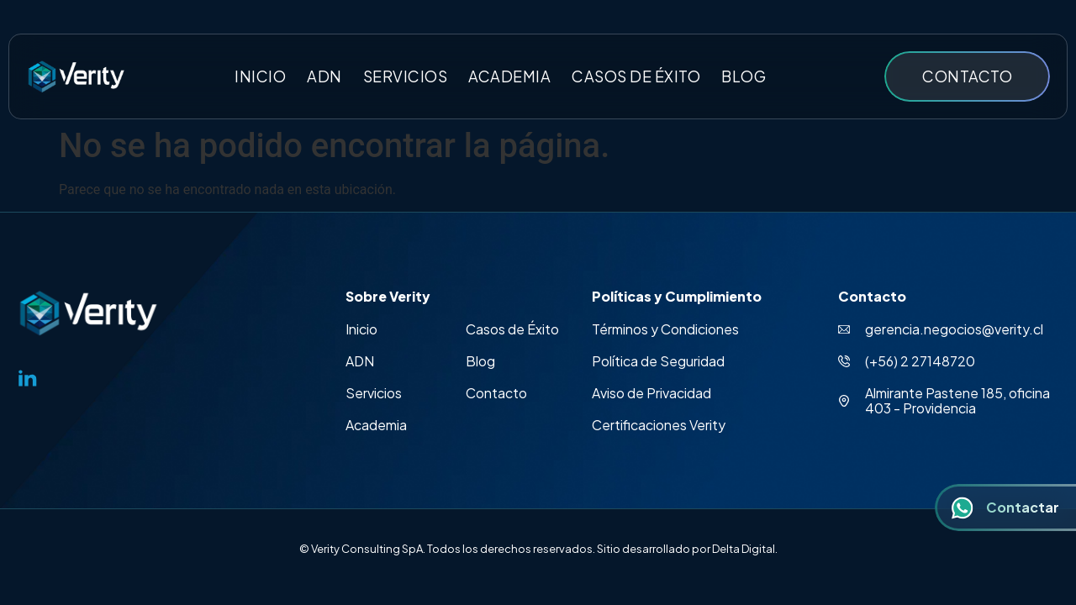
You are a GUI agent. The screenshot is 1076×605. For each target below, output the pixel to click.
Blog (743, 76)
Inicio (260, 76)
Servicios (405, 76)
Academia (509, 76)
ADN (324, 76)
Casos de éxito (636, 76)
